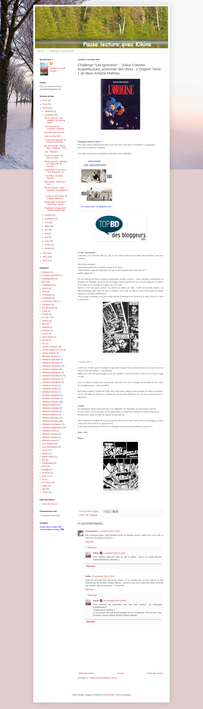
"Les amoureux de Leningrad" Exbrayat (54, 127)
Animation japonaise (50, 275)
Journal (45, 340)
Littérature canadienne (51, 382)
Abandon (46, 272)
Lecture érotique (49, 353)
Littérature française (50, 402)
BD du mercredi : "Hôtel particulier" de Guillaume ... (55, 190)
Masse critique (48, 457)
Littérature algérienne (51, 359)
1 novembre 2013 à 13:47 (114, 553)
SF (43, 479)
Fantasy (45, 321)
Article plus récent (86, 673)
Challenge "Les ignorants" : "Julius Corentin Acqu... (55, 209)
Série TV (45, 476)
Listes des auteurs (49, 504)
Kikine (96, 553)
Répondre (89, 542)
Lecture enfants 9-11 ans (52, 350)
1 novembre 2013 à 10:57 (109, 531)
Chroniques (47, 295)
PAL (44, 460)
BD (87, 515)
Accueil (40, 51)
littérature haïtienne (50, 405)
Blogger (127, 695)
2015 (45, 100)
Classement (47, 298)
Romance (46, 473)
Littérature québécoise (51, 427)
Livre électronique (49, 447)
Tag (43, 489)
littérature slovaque (50, 434)
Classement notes (49, 301)
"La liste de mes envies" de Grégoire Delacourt (55, 197)
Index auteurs (48, 337)
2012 (45, 253)
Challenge (93, 515)
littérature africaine (50, 356)
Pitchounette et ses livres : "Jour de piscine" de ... (55, 171)
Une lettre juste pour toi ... (55, 132)
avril (47, 237)
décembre (49, 111)
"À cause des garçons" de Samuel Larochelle (55, 141)
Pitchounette (47, 463)
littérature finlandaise (51, 398)
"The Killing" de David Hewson (53, 177)
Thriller (45, 492)
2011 (45, 257)
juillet (47, 226)
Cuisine (45, 314)
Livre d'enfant (47, 444)
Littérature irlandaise (50, 408)
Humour (45, 334)
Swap (44, 486)
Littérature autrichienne (52, 376)
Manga (45, 453)
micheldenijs (109, 695)
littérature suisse (49, 440)
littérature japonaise (50, 418)
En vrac (45, 317)
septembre (49, 219)
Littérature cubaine (50, 389)
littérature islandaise (50, 411)
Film (44, 324)
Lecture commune (49, 347)
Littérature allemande (51, 363)
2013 (45, 108)
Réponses (92, 547)
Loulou (45, 450)
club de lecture (48, 308)
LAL (43, 343)
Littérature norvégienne (52, 424)
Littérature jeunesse (50, 421)
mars (47, 241)
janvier (48, 248)
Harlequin (46, 330)
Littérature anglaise (50, 369)
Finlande (45, 327)
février (48, 245)
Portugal (45, 470)
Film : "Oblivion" (51, 152)
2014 (45, 104)
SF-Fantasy (47, 482)
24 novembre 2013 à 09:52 (114, 601)
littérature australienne (51, 372)
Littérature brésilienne (51, 379)
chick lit (45, 288)
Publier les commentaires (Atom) (103, 678)
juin (46, 230)
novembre (49, 115)
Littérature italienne (50, 414)
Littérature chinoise (50, 385)
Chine (44, 291)
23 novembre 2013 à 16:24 (103, 576)
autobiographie (48, 279)
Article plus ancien (155, 673)
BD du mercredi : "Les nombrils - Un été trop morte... (54, 120)
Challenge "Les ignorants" (62, 51)
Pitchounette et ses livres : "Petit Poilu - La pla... (55, 203)
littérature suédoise (50, 437)
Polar (44, 466)
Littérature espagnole (51, 395)
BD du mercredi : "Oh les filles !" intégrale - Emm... (56, 147)
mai (47, 234)
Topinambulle (91, 531)
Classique (46, 304)
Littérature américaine (51, 366)
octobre (48, 215)
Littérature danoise (50, 392)
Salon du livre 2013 (52, 136)
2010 (45, 261)
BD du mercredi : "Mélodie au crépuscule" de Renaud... (55, 163)
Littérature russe (49, 431)
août (47, 222)
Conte (44, 311)
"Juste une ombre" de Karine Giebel (53, 156)
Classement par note (51, 515)
